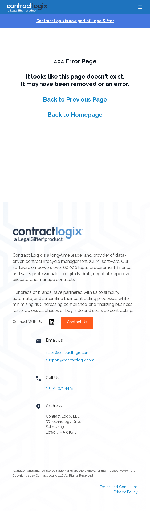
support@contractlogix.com (70, 360)
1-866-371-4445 (59, 388)
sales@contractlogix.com (68, 352)
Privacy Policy (126, 492)
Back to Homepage (75, 114)
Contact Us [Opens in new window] (77, 322)
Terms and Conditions (119, 487)
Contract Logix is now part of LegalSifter (75, 21)
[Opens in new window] (51, 325)
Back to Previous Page (75, 99)
